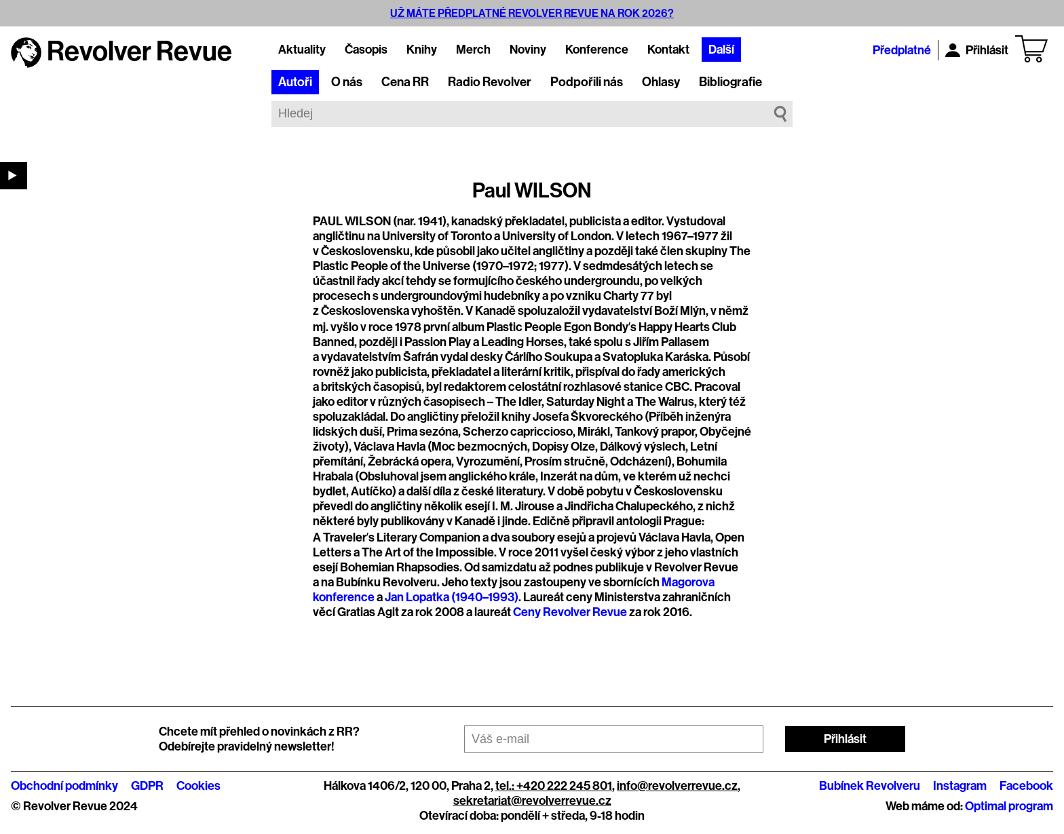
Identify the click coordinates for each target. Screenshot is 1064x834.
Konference (596, 49)
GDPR (147, 785)
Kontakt (668, 49)
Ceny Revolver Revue (570, 612)
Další (721, 49)
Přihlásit (976, 50)
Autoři (295, 82)
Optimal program (1009, 806)
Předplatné (902, 50)
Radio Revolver (489, 82)
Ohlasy (661, 82)
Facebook (1026, 785)
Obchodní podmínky (64, 785)
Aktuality (302, 49)
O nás (346, 82)
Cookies (198, 785)
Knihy (421, 49)
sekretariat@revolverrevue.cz (532, 800)
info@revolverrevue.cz (677, 785)
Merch (473, 49)
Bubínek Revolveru (869, 785)
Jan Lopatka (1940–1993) (451, 597)
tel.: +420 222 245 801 (553, 785)
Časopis (366, 49)
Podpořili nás (586, 82)
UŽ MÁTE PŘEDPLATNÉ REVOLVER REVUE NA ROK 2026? (532, 13)
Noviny (528, 49)
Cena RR (405, 82)
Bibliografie (730, 82)
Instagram (960, 785)
